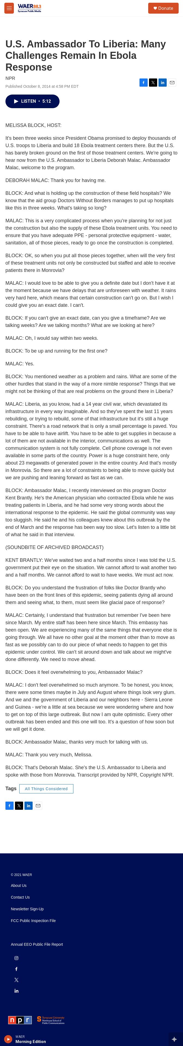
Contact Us (20, 897)
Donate (165, 8)
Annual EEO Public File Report (37, 944)
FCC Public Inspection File (33, 921)
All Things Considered (46, 789)
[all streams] (176, 1039)
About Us (19, 886)
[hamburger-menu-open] (9, 8)
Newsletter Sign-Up (27, 909)
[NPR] (20, 1020)
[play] (8, 1039)
